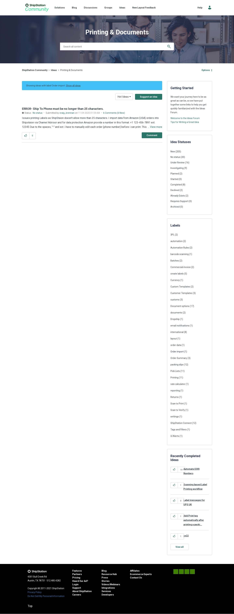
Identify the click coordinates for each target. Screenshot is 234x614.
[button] (26, 136)
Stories (106, 581)
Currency (175, 280)
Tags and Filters (178, 429)
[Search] (117, 46)
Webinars (115, 584)
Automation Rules (179, 247)
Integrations (108, 588)
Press (105, 577)
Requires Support (179, 201)
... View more (155, 126)
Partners (77, 574)
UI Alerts (174, 436)
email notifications (179, 325)
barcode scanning (179, 254)
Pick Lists (175, 371)
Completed (176, 184)
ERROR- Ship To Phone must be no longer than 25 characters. (63, 108)
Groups (108, 7)
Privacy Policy (35, 592)
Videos (105, 584)
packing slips (176, 364)
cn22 (186, 535)
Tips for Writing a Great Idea (184, 122)
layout (173, 338)
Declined (174, 190)
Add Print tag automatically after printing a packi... (193, 520)
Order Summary (178, 358)
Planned (174, 173)
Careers (76, 594)
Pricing (76, 577)
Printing (174, 377)
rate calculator (177, 384)
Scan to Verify (177, 410)
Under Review (177, 162)
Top (30, 606)
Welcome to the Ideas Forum (185, 118)
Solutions (59, 7)
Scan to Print (177, 403)
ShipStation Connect (181, 423)
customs (174, 299)
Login (75, 584)
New (172, 151)
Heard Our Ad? (80, 581)
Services (106, 591)
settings (174, 416)
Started (174, 179)
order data (175, 345)
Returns (174, 397)
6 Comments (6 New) (114, 113)
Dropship (175, 319)
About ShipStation (82, 591)
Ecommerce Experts (141, 574)
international (176, 332)
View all (180, 547)
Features (77, 571)
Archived (175, 206)
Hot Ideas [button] (123, 96)
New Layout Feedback (144, 7)
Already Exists (177, 195)
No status (37, 113)
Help (199, 7)
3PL (172, 234)
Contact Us (136, 577)
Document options (179, 306)
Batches (174, 260)
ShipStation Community (37, 8)
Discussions (90, 7)
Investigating (177, 168)
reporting (175, 390)
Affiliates (135, 571)
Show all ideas (73, 85)
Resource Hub (109, 574)
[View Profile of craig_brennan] (66, 113)
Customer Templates (181, 293)
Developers (108, 594)
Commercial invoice (180, 267)
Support (76, 588)
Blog (74, 7)
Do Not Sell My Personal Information (46, 596)
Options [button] (206, 70)
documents (176, 312)
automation (176, 241)
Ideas (122, 7)
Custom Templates (180, 286)
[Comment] (152, 135)
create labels (177, 273)
